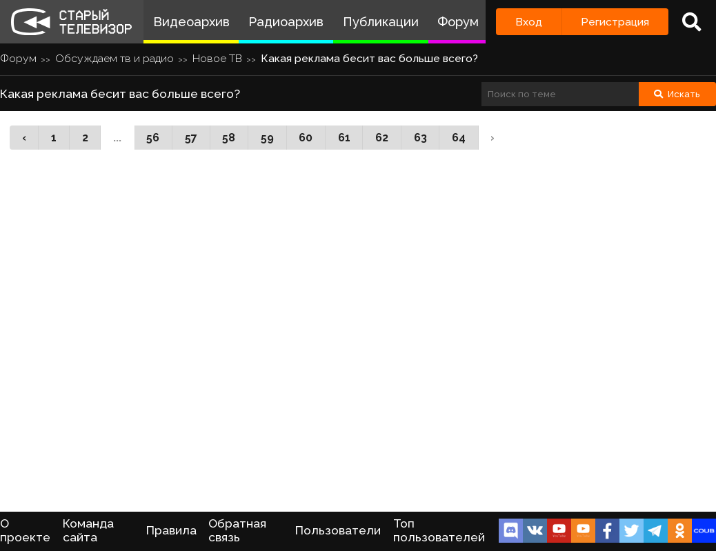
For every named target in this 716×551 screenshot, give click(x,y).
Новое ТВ (217, 58)
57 (191, 137)
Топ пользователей (439, 530)
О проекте (25, 530)
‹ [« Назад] (24, 137)
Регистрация (615, 21)
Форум (458, 21)
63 (420, 137)
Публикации (381, 21)
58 (228, 137)
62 (381, 137)
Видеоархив (191, 21)
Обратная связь (237, 530)
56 (152, 137)
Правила (171, 530)
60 (305, 137)
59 (267, 137)
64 (459, 137)
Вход (528, 21)
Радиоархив (286, 21)
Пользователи (338, 530)
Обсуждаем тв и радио (114, 58)
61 (344, 137)
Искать (677, 94)
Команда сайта (88, 530)
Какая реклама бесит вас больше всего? (369, 58)
